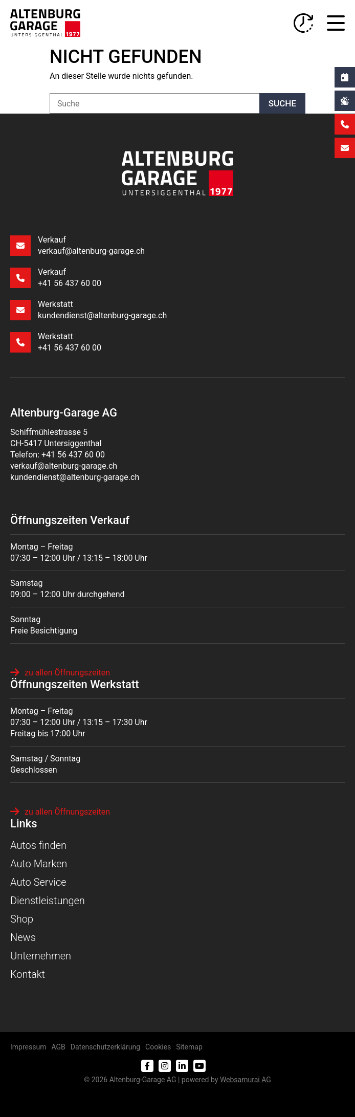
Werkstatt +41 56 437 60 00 (55, 342)
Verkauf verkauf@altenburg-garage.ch (77, 245)
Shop (21, 919)
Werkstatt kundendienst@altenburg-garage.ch (88, 309)
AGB (58, 1047)
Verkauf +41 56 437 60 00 (55, 277)
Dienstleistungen (47, 900)
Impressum (28, 1047)
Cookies (158, 1047)
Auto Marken (38, 864)
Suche (282, 103)
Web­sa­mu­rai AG (245, 1080)
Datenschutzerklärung (105, 1047)
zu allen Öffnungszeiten (60, 672)
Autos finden (38, 845)
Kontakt (27, 974)
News (23, 937)
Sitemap (189, 1047)
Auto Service (38, 882)
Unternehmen (40, 956)
